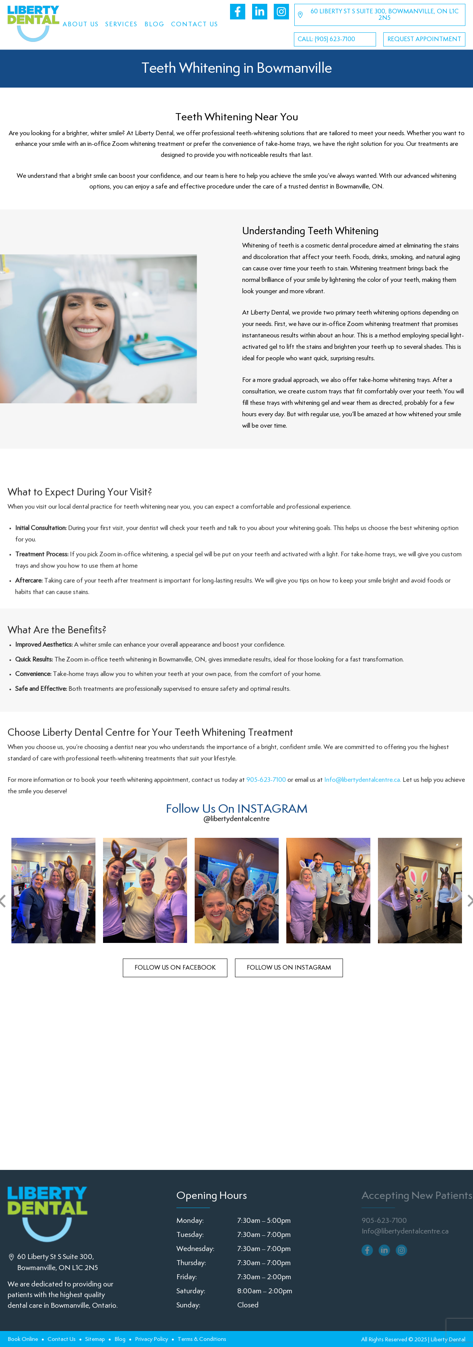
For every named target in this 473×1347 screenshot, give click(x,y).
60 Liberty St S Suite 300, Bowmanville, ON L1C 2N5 (378, 14)
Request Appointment (424, 39)
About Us (81, 24)
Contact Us (194, 24)
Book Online (23, 1339)
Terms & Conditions (202, 1339)
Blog (154, 24)
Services (121, 24)
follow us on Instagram (289, 968)
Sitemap (95, 1339)
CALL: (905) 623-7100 (326, 39)
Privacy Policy (151, 1339)
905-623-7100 (266, 813)
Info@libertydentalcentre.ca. (362, 813)
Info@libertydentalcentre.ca (408, 1231)
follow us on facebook (175, 968)
